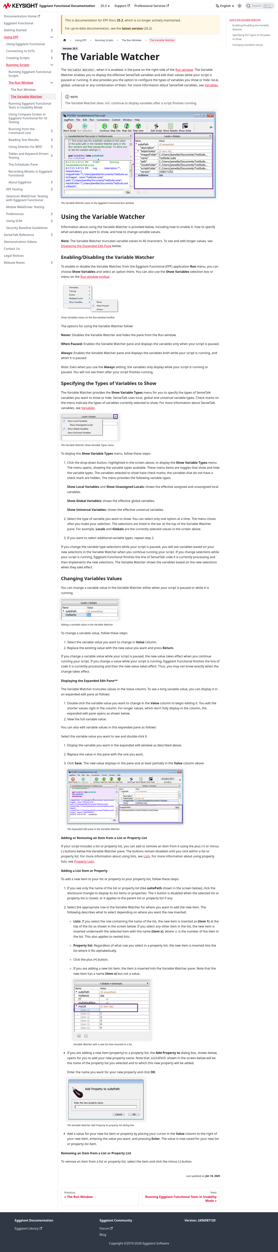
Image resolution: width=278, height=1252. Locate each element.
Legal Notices (14, 255)
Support (122, 6)
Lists (146, 856)
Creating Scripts (18, 58)
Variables (211, 85)
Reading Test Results (23, 140)
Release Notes (14, 262)
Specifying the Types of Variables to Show (251, 37)
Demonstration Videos (20, 242)
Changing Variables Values (247, 45)
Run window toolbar (95, 277)
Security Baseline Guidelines (27, 228)
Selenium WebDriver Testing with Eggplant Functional (27, 198)
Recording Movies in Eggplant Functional (30, 173)
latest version (132, 28)
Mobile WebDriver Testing (25, 207)
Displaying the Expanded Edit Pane (86, 246)
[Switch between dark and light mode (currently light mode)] (239, 6)
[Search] (260, 5)
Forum (106, 1228)
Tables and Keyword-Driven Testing (28, 156)
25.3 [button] (103, 6)
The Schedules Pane (23, 164)
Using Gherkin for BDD (25, 147)
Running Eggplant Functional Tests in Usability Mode (29, 105)
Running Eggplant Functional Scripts (29, 74)
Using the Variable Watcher (245, 19)
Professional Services (152, 6)
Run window (184, 70)
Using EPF (11, 37)
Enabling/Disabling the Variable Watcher (250, 27)
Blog (103, 1235)
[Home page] (64, 40)
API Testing (14, 189)
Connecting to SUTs (20, 51)
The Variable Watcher (26, 96)
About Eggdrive (19, 182)
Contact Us (12, 249)
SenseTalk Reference (19, 235)
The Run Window (20, 83)
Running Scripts (17, 65)
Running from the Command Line (21, 131)
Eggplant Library (28, 1228)
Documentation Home (22, 16)
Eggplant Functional (18, 23)
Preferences (15, 214)
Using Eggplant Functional (25, 44)
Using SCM (14, 221)
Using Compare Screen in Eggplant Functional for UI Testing (27, 118)
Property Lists (84, 861)
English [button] (223, 6)
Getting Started (15, 30)
